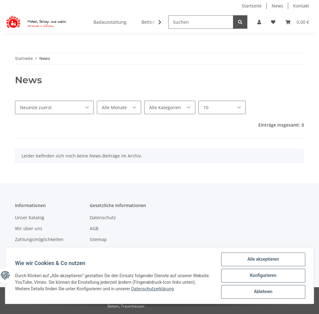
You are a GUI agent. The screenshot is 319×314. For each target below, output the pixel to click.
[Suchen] (200, 22)
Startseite (252, 6)
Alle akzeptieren (263, 259)
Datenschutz (103, 217)
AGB (94, 228)
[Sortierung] (54, 107)
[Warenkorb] (297, 22)
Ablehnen (263, 291)
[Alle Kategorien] (169, 107)
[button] (259, 22)
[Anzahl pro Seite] (222, 107)
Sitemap (98, 239)
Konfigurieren (263, 275)
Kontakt (301, 6)
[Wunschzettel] (273, 22)
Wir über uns (28, 228)
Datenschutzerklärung (167, 288)
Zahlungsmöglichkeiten (39, 239)
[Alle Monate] (119, 107)
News (277, 6)
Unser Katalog (29, 217)
